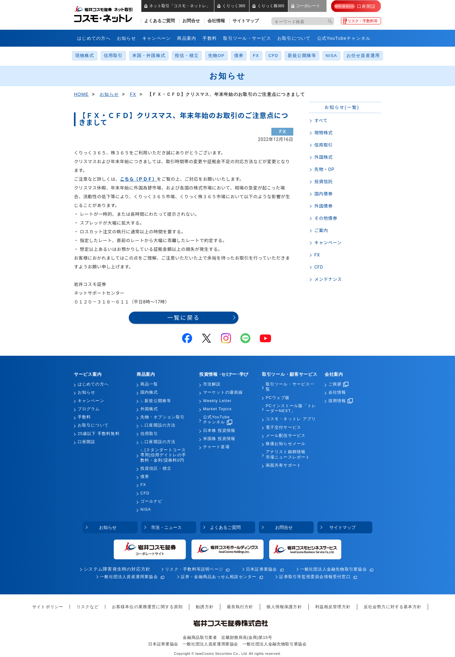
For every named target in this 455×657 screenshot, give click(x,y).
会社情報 (216, 20)
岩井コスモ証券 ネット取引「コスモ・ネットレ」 (111, 13)
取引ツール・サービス (247, 38)
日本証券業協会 (261, 569)
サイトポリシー (47, 606)
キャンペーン (156, 38)
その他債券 (325, 218)
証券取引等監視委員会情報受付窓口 (314, 576)
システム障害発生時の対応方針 (117, 569)
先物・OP (324, 169)
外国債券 (323, 206)
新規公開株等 (302, 55)
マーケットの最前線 (223, 392)
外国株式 (323, 157)
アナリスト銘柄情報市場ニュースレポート (288, 454)
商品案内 (186, 38)
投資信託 (323, 181)
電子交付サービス (283, 427)
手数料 (209, 38)
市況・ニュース (166, 527)
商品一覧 (149, 384)
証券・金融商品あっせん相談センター (219, 576)
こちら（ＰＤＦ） (138, 179)
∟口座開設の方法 (157, 425)
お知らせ (126, 38)
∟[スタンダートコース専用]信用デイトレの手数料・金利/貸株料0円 (163, 455)
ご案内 (321, 230)
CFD (273, 55)
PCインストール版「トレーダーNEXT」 (291, 408)
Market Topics (217, 409)
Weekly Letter (217, 401)
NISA (331, 55)
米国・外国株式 (149, 55)
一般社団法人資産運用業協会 (129, 576)
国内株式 (149, 392)
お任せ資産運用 (363, 55)
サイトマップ (246, 20)
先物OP (216, 55)
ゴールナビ (151, 501)
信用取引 (113, 55)
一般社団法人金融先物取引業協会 (333, 569)
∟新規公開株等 (155, 401)
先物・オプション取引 (162, 417)
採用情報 (340, 400)
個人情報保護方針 (284, 606)
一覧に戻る (183, 317)
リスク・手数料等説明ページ (194, 569)
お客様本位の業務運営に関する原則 (147, 606)
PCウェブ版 (278, 398)
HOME (81, 94)
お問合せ (191, 20)
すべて (321, 120)
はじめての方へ (94, 38)
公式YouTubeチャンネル (344, 38)
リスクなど (87, 606)
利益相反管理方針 (333, 606)
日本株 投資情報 (219, 430)
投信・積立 (187, 55)
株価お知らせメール (286, 444)
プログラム (89, 409)
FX (256, 55)
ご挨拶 (338, 384)
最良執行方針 (240, 606)
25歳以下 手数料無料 (99, 434)
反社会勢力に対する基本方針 (392, 606)
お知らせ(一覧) (341, 107)
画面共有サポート (283, 465)
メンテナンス (328, 279)
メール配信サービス (286, 435)
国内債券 (323, 193)
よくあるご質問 (159, 20)
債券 (238, 55)
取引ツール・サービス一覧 (290, 386)
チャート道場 (216, 447)
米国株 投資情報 (219, 439)
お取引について (294, 38)
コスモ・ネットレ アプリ (291, 419)
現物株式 (84, 55)
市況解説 (212, 384)
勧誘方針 (205, 606)
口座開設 (86, 442)
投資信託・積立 (155, 468)
